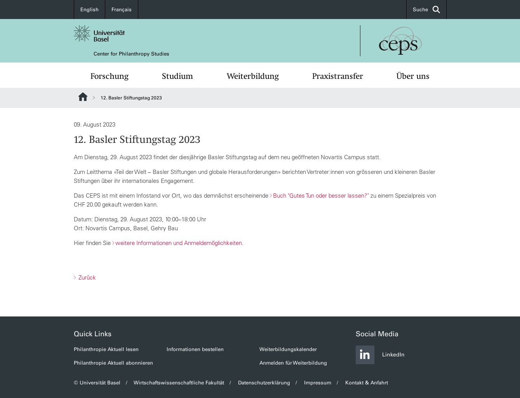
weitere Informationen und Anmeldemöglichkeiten (178, 243)
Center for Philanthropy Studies (131, 54)
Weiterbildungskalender (288, 349)
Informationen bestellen (195, 349)
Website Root (82, 96)
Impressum (317, 383)
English (89, 9)
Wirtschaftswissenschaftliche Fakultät (179, 383)
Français (121, 9)
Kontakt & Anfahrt (366, 383)
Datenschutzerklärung (264, 383)
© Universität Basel (97, 383)
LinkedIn (380, 355)
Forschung (109, 76)
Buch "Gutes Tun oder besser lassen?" (321, 195)
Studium (177, 76)
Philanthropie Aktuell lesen (106, 349)
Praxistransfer (337, 76)
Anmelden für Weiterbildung (293, 363)
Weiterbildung (253, 76)
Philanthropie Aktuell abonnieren (113, 363)
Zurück (86, 277)
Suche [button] (426, 9)
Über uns (413, 76)
